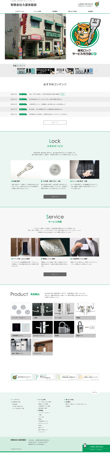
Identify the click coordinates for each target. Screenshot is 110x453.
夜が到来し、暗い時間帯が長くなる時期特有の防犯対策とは (45, 109)
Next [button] (107, 35)
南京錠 (40, 426)
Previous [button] (3, 35)
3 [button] (57, 61)
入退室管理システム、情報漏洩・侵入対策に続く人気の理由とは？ (47, 104)
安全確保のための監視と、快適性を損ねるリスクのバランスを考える (48, 114)
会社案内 (90, 11)
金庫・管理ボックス (43, 430)
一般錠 (40, 415)
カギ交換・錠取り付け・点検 (51, 181)
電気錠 (40, 420)
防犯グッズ (41, 428)
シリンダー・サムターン (44, 413)
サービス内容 (37, 11)
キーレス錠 (41, 417)
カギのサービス (19, 11)
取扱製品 (55, 11)
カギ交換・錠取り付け (17, 407)
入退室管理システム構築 (79, 259)
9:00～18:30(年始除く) (98, 449)
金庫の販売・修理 (42, 409)
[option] (55, 36)
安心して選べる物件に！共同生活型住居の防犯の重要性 (44, 94)
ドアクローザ (41, 432)
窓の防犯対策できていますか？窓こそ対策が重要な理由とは (45, 99)
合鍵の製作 (16, 181)
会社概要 (67, 407)
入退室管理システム (43, 422)
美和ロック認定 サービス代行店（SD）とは (75, 405)
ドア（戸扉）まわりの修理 (21, 259)
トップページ (15, 400)
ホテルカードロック (43, 424)
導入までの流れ (72, 11)
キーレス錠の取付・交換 (79, 181)
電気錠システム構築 (49, 259)
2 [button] (55, 61)
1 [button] (52, 61)
